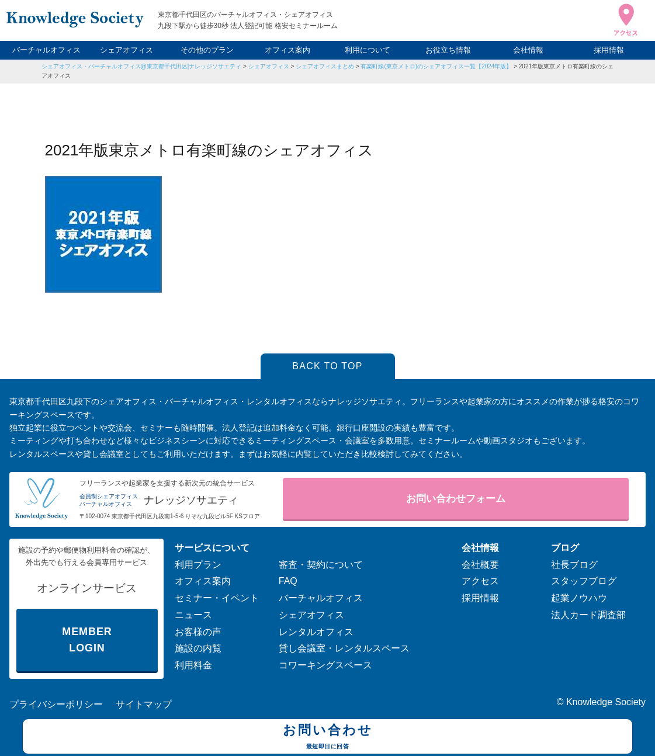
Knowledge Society (606, 702)
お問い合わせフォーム (455, 498)
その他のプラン (207, 50)
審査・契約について (321, 565)
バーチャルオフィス (46, 50)
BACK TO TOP (327, 366)
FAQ (288, 581)
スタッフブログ (583, 581)
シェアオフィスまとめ (325, 66)
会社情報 (528, 50)
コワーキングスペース (325, 665)
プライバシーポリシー (56, 704)
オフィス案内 (287, 50)
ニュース (193, 615)
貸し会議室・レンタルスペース (344, 648)
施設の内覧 (198, 648)
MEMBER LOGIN (87, 640)
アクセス (480, 581)
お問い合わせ (327, 738)
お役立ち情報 (448, 50)
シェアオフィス (126, 50)
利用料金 (193, 665)
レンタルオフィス (316, 632)
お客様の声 (198, 632)
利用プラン (198, 565)
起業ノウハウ (579, 598)
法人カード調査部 (588, 615)
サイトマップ (144, 704)
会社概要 (480, 565)
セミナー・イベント (217, 598)
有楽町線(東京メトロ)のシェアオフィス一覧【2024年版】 (436, 66)
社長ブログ (574, 565)
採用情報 (609, 50)
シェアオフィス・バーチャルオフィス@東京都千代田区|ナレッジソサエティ (141, 66)
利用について (367, 50)
